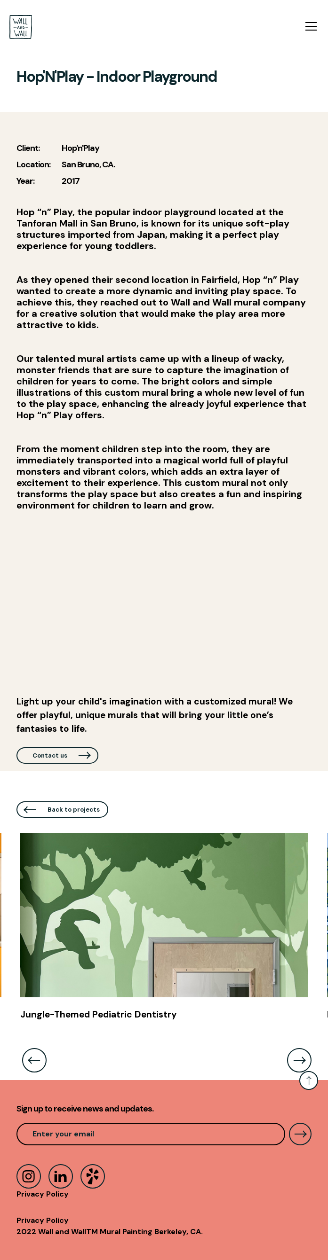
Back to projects (74, 810)
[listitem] (164, 931)
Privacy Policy (42, 1194)
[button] (309, 26)
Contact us (49, 755)
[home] (20, 27)
